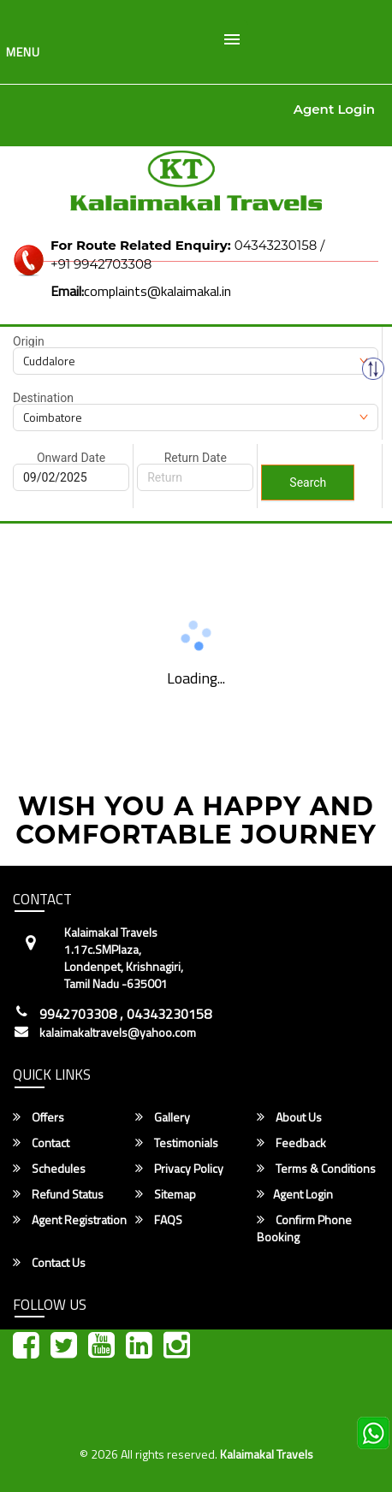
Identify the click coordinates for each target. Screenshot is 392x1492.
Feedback (291, 1143)
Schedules (49, 1168)
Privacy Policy (179, 1168)
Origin (29, 341)
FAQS (158, 1220)
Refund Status (58, 1194)
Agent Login (334, 109)
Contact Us (49, 1262)
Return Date (195, 458)
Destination (43, 398)
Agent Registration (70, 1220)
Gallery (162, 1117)
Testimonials (176, 1143)
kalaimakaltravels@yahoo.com (117, 1032)
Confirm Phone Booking (304, 1228)
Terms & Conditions (316, 1168)
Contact (41, 1143)
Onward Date (71, 458)
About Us (289, 1117)
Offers (38, 1117)
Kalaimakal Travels (266, 1454)
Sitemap (165, 1194)
